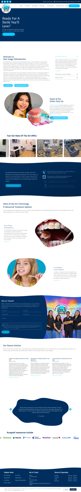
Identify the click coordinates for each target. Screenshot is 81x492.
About (21, 5)
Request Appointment (20, 480)
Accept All (73, 489)
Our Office (17, 475)
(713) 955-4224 (33, 476)
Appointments (74, 5)
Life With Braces (50, 5)
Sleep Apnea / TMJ (60, 5)
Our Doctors (27, 5)
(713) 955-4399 (33, 480)
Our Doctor (6, 480)
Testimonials (18, 477)
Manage (66, 489)
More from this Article (25, 373)
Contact (66, 5)
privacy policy (16, 490)
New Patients (35, 5)
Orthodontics (41, 5)
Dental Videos (7, 482)
